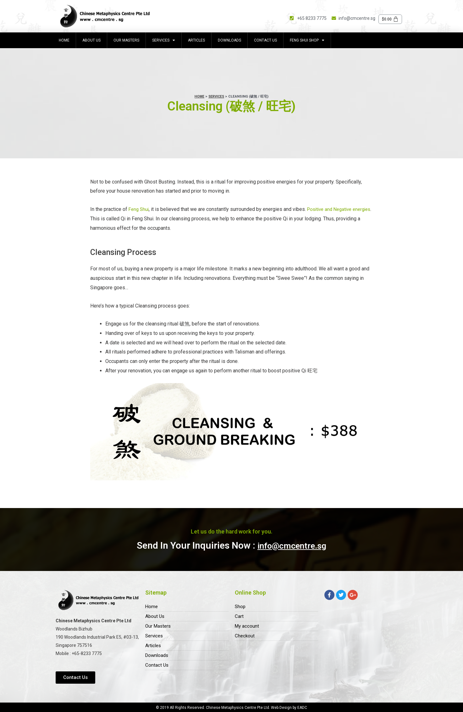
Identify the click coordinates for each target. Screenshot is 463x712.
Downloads (229, 40)
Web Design (282, 707)
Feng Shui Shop (307, 40)
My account (247, 627)
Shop (240, 606)
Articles (196, 40)
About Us (91, 40)
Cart (239, 617)
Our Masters (126, 40)
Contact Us (265, 40)
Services (163, 40)
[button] (75, 677)
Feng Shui (139, 209)
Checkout (245, 638)
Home (64, 40)
